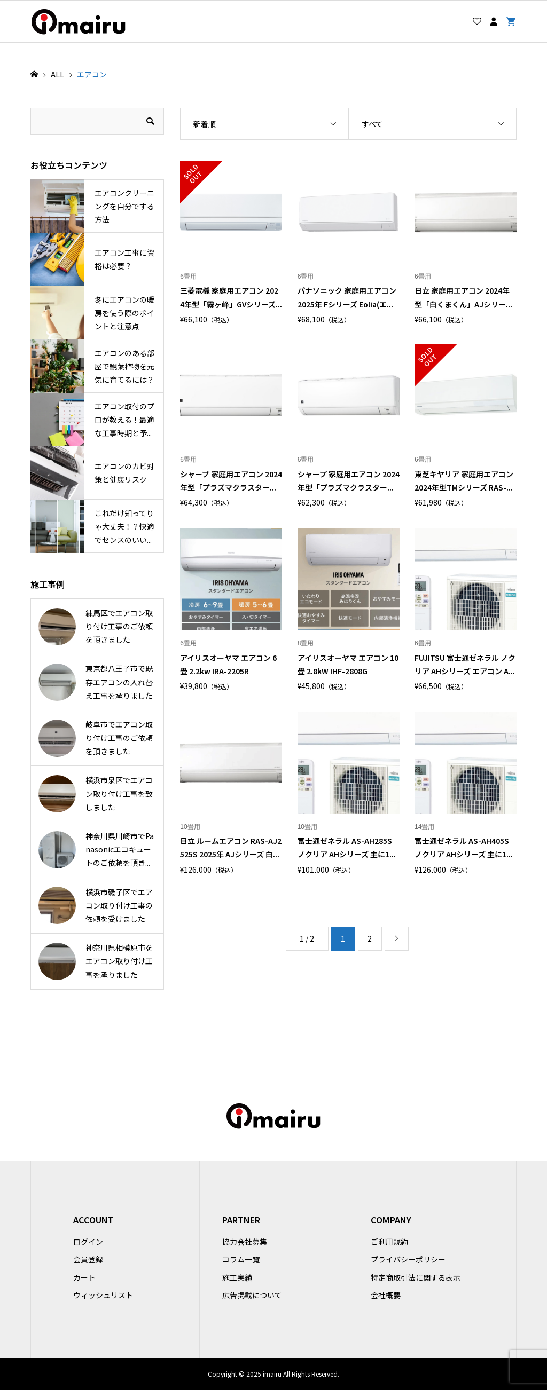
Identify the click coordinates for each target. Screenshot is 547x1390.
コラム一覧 (241, 1259)
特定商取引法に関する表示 (415, 1277)
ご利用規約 (389, 1241)
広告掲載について (252, 1295)
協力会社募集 (244, 1241)
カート (84, 1277)
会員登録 (88, 1259)
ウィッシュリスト (103, 1295)
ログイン (88, 1241)
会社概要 (386, 1295)
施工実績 (237, 1277)
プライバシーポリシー (408, 1259)
